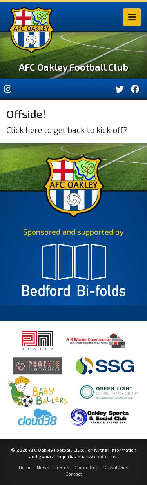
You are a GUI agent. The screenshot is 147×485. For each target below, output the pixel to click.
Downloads (116, 467)
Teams (61, 467)
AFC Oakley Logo (31, 29)
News (43, 467)
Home (25, 467)
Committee (86, 467)
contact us (105, 456)
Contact (73, 473)
